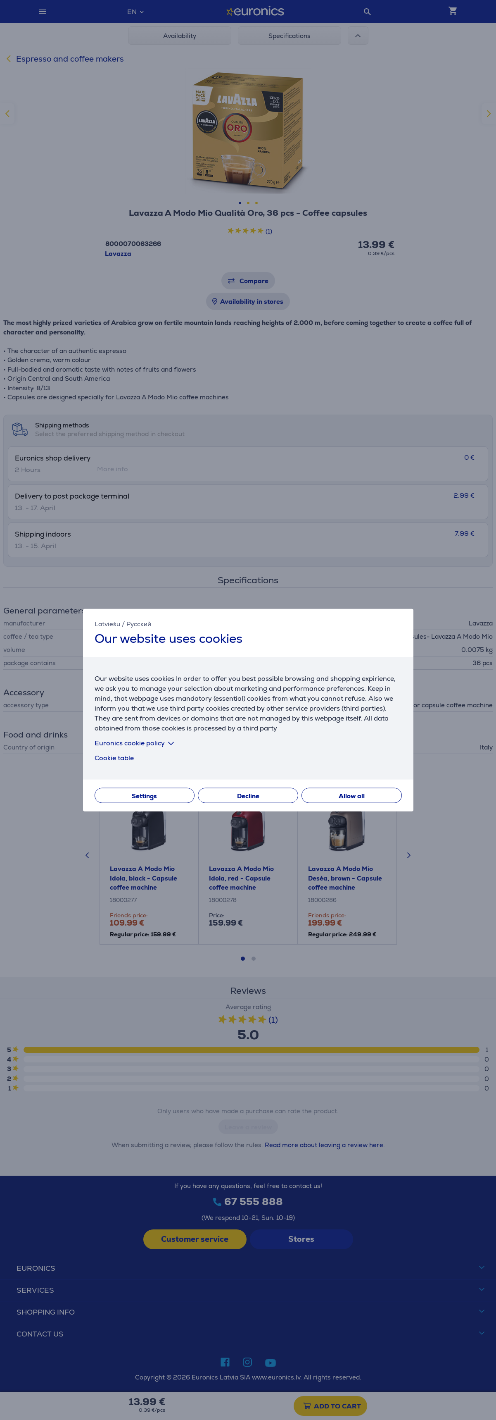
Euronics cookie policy (136, 743)
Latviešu (107, 624)
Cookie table (114, 758)
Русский (138, 624)
